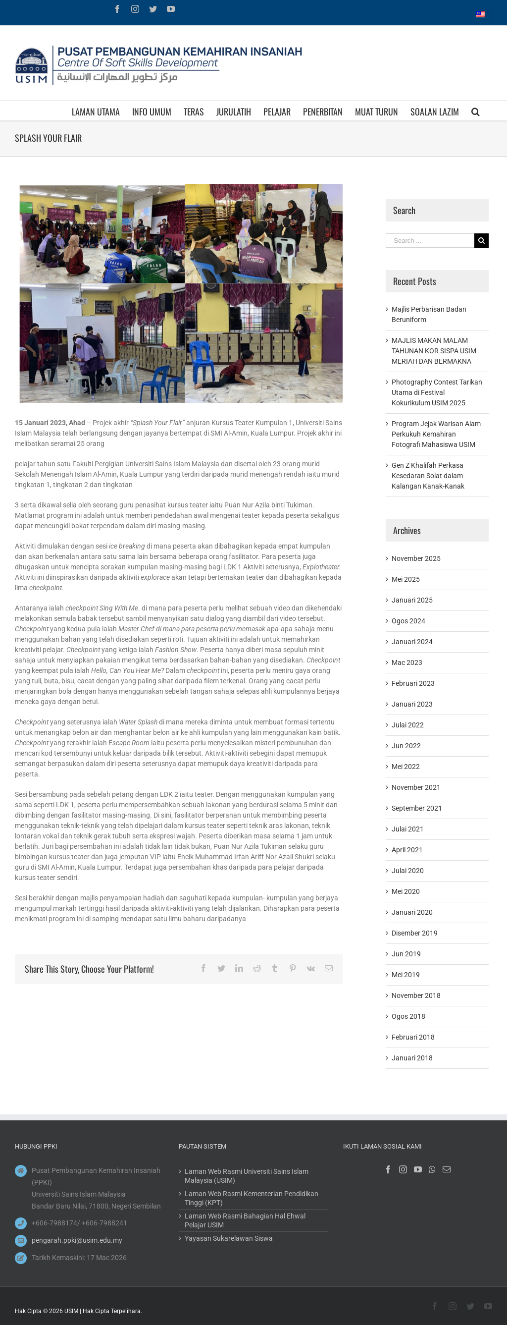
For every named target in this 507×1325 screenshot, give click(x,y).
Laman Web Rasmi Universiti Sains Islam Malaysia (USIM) (246, 1175)
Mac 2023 (407, 662)
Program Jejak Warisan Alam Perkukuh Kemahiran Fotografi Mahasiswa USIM (436, 434)
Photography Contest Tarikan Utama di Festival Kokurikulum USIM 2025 (437, 392)
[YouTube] (418, 1169)
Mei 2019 (406, 975)
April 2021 (407, 850)
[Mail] (447, 1169)
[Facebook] (388, 1169)
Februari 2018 (413, 1037)
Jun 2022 (406, 746)
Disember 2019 (415, 933)
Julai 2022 (408, 725)
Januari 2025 (412, 600)
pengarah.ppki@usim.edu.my (77, 1240)
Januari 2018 (412, 1058)
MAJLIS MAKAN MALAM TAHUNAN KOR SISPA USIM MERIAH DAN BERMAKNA (434, 350)
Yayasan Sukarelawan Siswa (229, 1238)
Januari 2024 (412, 642)
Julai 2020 (408, 871)
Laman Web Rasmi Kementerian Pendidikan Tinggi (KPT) (251, 1198)
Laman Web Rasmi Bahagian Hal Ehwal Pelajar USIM (245, 1220)
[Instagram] (403, 1169)
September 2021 (417, 808)
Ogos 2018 (408, 1016)
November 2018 (416, 995)
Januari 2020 (412, 912)
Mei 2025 (406, 579)
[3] (179, 293)
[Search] (475, 110)
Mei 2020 (406, 891)
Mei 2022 (406, 767)
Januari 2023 (412, 704)
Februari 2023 (413, 683)
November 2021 (416, 787)
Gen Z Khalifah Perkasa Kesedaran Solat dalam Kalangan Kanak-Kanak (428, 475)
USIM (71, 1311)
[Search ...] (430, 240)
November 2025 (416, 558)
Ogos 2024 (408, 621)
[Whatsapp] (432, 1169)
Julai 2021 (408, 829)
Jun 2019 (406, 954)
